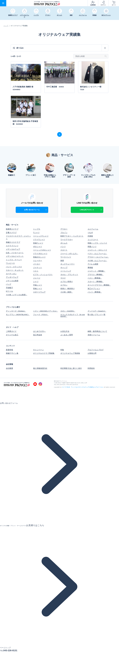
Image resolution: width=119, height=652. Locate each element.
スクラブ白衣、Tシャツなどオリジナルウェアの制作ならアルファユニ (82, 387)
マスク (63, 278)
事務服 (90, 268)
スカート (64, 250)
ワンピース (10, 263)
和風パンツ (92, 247)
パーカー (36, 264)
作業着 (90, 236)
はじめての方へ (39, 331)
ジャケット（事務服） (96, 271)
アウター (64, 229)
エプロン (64, 285)
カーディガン (11, 274)
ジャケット (37, 268)
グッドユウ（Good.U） (97, 311)
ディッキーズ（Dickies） (16, 311)
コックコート (93, 240)
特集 (62, 350)
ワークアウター (66, 240)
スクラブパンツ (12, 246)
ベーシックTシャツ (40, 236)
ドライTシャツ (39, 240)
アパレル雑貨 (93, 264)
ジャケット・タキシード (97, 250)
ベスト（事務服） (95, 278)
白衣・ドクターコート (15, 253)
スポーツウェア (39, 292)
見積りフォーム (94, 335)
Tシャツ (36, 233)
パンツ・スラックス (14, 267)
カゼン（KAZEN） (67, 311)
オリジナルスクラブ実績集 (44, 353)
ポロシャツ (37, 247)
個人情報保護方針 (40, 368)
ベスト (35, 271)
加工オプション (94, 289)
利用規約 (91, 368)
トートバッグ (65, 271)
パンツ (63, 247)
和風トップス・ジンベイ (97, 243)
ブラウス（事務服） (96, 275)
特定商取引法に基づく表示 (71, 368)
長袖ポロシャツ (39, 257)
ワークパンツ (65, 257)
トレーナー (37, 261)
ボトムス (64, 243)
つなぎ (90, 233)
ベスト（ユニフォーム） (97, 254)
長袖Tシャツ (38, 243)
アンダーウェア (12, 277)
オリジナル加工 (12, 335)
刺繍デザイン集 (12, 353)
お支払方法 (64, 331)
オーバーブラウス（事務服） (99, 285)
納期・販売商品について (97, 331)
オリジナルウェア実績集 (70, 353)
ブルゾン (64, 233)
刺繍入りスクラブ (13, 242)
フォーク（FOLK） (40, 315)
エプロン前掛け (66, 282)
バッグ (8, 284)
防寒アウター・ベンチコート (72, 236)
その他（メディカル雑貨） (16, 295)
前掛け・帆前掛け (67, 289)
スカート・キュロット (15, 270)
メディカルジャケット (15, 256)
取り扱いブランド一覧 (96, 315)
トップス (36, 229)
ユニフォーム (93, 229)
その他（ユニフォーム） (97, 261)
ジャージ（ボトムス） (69, 254)
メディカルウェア (13, 249)
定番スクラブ (11, 233)
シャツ (35, 282)
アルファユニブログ (96, 350)
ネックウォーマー (67, 264)
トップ (5, 26)
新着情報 (9, 350)
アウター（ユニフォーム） (98, 257)
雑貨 (62, 261)
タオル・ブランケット (69, 275)
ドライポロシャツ (40, 254)
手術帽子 (9, 288)
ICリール (9, 291)
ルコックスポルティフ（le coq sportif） (72, 315)
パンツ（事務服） (95, 292)
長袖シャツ (37, 289)
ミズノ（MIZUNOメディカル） (45, 311)
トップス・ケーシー (14, 260)
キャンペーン (38, 350)
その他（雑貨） (66, 292)
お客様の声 (92, 353)
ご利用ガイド (11, 331)
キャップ (64, 268)
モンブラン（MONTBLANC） (18, 315)
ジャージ (36, 278)
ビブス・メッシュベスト (43, 275)
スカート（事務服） (96, 282)
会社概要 (9, 368)
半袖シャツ (37, 285)
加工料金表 (37, 335)
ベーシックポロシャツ (42, 250)
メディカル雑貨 (12, 281)
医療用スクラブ (12, 229)
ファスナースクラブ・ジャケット (18, 237)
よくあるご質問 (66, 335)
